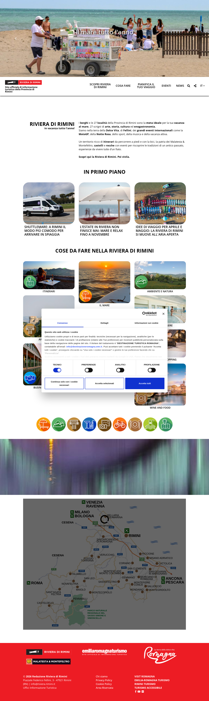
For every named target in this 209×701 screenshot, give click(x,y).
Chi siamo (102, 676)
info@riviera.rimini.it (43, 684)
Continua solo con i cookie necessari (64, 383)
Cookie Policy (104, 684)
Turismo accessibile (148, 687)
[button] (15, 38)
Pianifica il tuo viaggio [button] (146, 86)
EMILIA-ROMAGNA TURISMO (151, 680)
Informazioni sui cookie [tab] (146, 323)
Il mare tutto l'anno (104, 32)
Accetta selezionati (104, 383)
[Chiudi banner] (163, 314)
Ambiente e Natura (160, 291)
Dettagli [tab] (104, 323)
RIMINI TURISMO (144, 684)
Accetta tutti (145, 383)
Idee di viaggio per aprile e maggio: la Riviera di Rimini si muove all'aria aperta (159, 230)
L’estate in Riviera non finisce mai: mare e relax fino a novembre (101, 230)
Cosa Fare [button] (123, 86)
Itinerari (49, 291)
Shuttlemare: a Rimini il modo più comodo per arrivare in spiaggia (45, 230)
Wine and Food (160, 407)
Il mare (104, 305)
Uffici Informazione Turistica (39, 687)
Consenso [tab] (62, 323)
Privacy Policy (104, 680)
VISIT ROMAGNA (144, 676)
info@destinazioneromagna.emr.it (84, 346)
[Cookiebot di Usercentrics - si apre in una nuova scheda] (144, 314)
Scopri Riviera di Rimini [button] (100, 86)
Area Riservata (104, 687)
